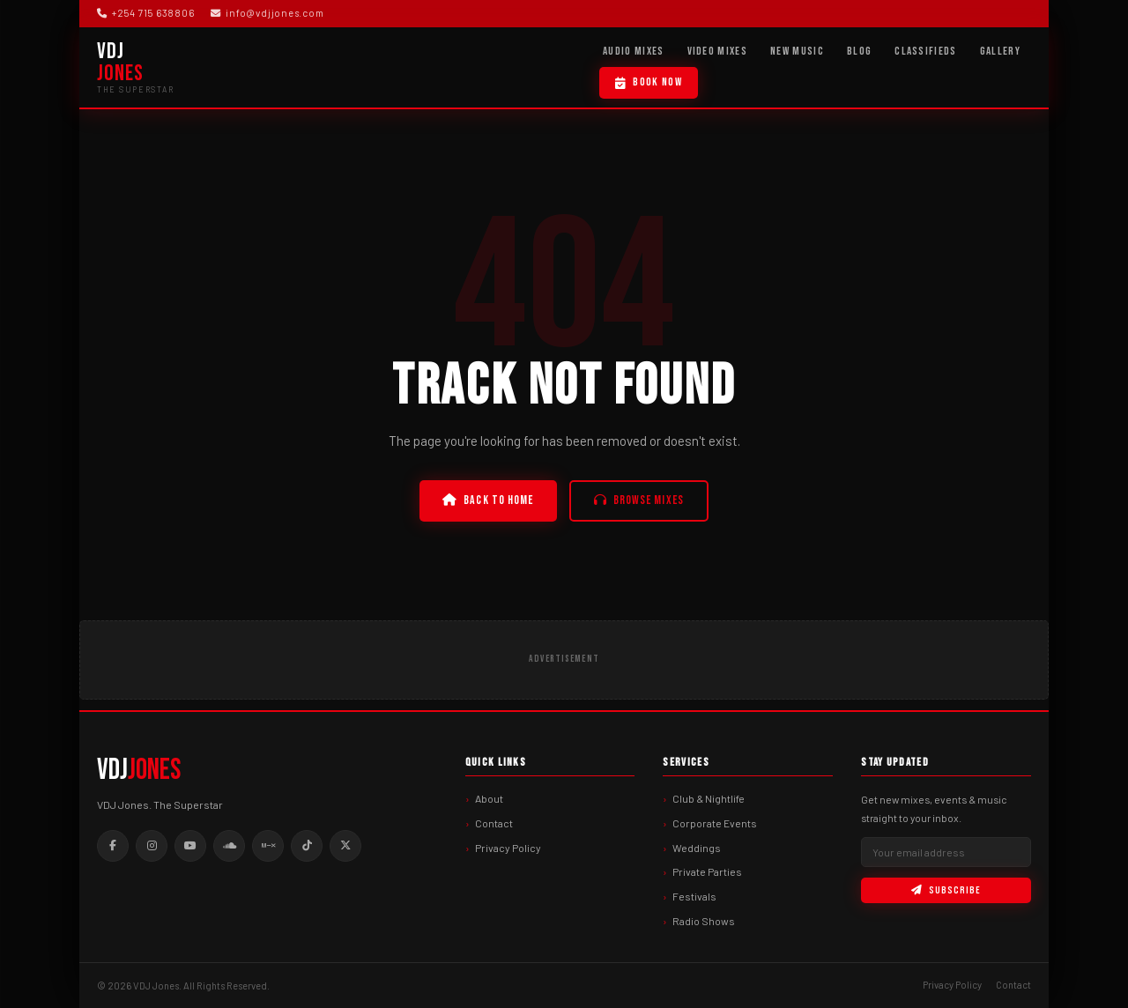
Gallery (1000, 51)
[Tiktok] (307, 846)
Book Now (648, 82)
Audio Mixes (633, 51)
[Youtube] (190, 846)
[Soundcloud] (229, 846)
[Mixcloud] (268, 846)
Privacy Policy (508, 847)
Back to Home (487, 500)
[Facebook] (113, 846)
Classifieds (925, 51)
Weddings (696, 847)
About (489, 798)
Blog (859, 51)
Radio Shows (703, 921)
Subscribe (945, 890)
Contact (494, 823)
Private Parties (707, 871)
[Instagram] (151, 846)
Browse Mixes (639, 500)
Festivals (694, 896)
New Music (797, 51)
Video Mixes (717, 51)
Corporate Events (714, 823)
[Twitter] (345, 846)
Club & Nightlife (708, 798)
